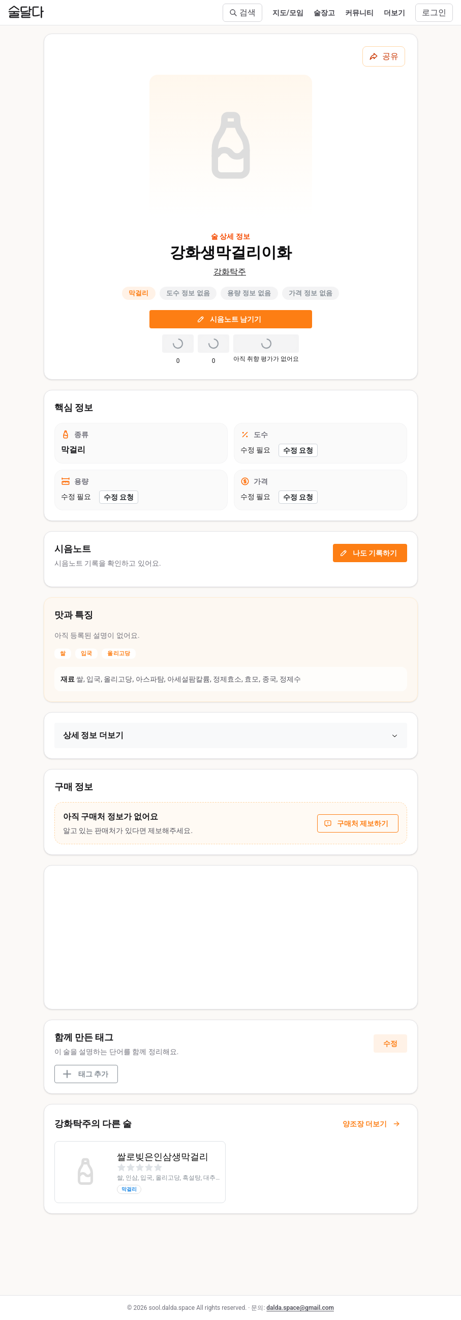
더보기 (394, 13)
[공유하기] (383, 56)
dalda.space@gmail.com (300, 1307)
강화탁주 (229, 272)
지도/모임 (287, 13)
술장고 (324, 13)
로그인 (434, 12)
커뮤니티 (359, 13)
